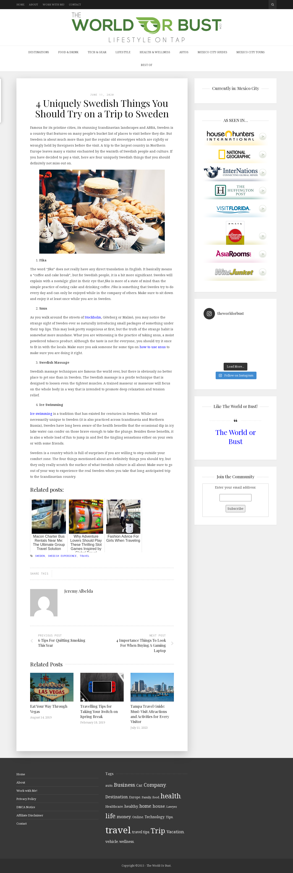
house (159, 806)
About (33, 4)
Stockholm (93, 317)
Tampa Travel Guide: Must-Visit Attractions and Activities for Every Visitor (150, 714)
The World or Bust (235, 436)
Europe (134, 797)
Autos (183, 52)
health (171, 795)
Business (124, 784)
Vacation (175, 831)
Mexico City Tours (250, 52)
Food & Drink (68, 52)
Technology (155, 816)
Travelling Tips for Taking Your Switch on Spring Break (99, 711)
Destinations (38, 52)
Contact (75, 4)
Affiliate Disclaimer (29, 815)
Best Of (146, 65)
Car (139, 785)
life (110, 816)
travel (84, 556)
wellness (126, 841)
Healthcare (114, 806)
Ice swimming (41, 413)
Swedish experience (62, 556)
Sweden (40, 556)
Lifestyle (123, 52)
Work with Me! (53, 4)
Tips (169, 817)
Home (20, 4)
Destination (116, 796)
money (124, 817)
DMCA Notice (25, 807)
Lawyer (171, 807)
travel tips (140, 831)
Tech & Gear (97, 52)
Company (155, 784)
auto (108, 785)
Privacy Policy (26, 799)
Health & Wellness (155, 52)
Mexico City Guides (212, 52)
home (145, 806)
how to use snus (153, 347)
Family (146, 797)
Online (137, 817)
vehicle (111, 841)
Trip (158, 830)
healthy (131, 806)
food (155, 797)
